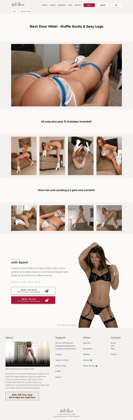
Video (44, 5)
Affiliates (86, 354)
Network (86, 343)
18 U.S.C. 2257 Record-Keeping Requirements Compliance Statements (65, 346)
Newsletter (87, 349)
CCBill (57, 371)
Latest (52, 5)
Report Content (62, 360)
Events (78, 5)
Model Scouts (90, 366)
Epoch (58, 377)
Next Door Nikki (25, 11)
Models (87, 360)
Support (58, 354)
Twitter (114, 354)
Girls (70, 5)
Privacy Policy (61, 366)
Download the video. (28, 354)
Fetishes (62, 5)
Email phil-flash (113, 346)
